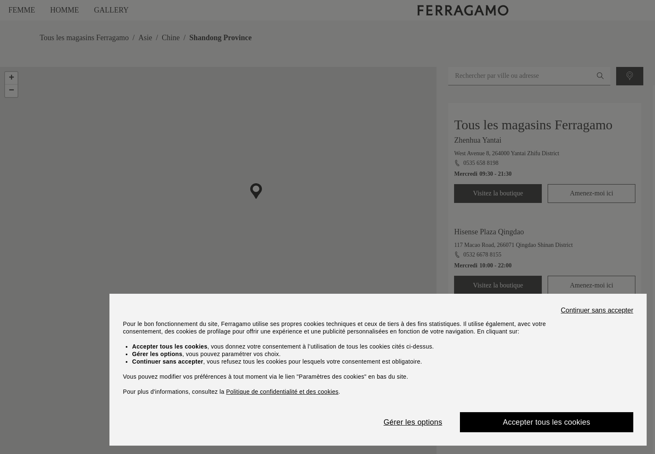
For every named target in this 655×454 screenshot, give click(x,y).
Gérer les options (412, 422)
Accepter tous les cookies (546, 422)
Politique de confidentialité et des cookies (282, 391)
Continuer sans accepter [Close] (597, 310)
